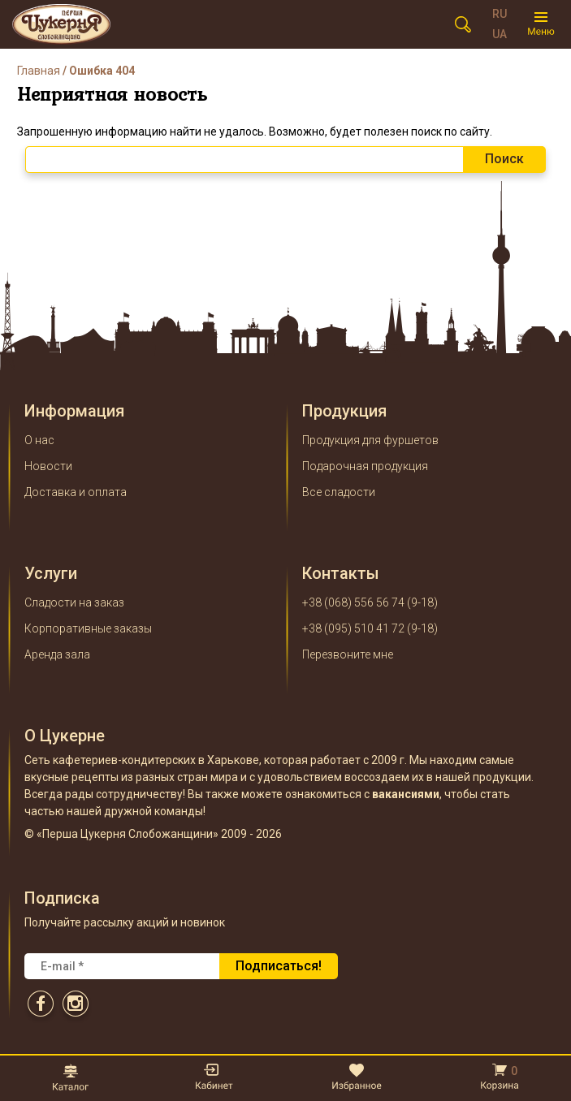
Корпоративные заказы (88, 628)
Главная (38, 70)
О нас (39, 440)
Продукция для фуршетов (370, 440)
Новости (48, 466)
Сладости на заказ (74, 602)
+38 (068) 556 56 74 (353, 602)
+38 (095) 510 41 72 (353, 628)
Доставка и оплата (75, 492)
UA (499, 34)
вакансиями (405, 794)
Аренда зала (57, 654)
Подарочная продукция (365, 466)
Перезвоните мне (347, 654)
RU (499, 13)
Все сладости (338, 492)
